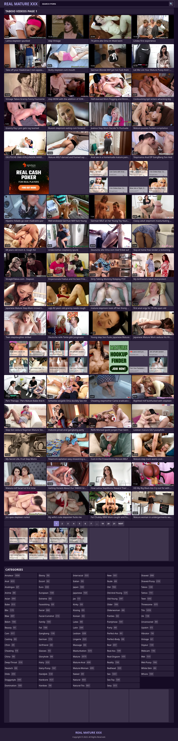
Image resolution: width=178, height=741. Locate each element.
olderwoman (116, 610)
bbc (9, 610)
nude (112, 581)
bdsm (10, 622)
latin (78, 628)
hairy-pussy (47, 668)
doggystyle (13, 680)
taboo (147, 587)
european (46, 593)
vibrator (147, 633)
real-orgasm (116, 657)
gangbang (47, 633)
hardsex (45, 686)
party (112, 628)
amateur (12, 575)
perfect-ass (115, 633)
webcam (148, 651)
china (10, 657)
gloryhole (46, 657)
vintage (147, 639)
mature (80, 657)
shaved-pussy (151, 581)
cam (10, 633)
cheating (12, 651)
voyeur (147, 645)
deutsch (11, 668)
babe (10, 604)
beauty (11, 628)
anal (10, 581)
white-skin (149, 668)
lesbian (80, 633)
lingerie (80, 639)
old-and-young (117, 593)
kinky (78, 604)
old (111, 587)
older (113, 604)
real (112, 645)
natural (79, 680)
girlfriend (46, 645)
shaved (147, 575)
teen (146, 599)
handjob (46, 674)
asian (10, 599)
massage (80, 645)
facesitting (47, 604)
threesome (149, 604)
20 (108, 523)
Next (120, 523)
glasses (45, 651)
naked (78, 674)
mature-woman (83, 668)
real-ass (114, 651)
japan (78, 587)
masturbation (82, 651)
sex (112, 674)
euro (44, 587)
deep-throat (14, 662)
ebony (44, 575)
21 (114, 523)
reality (113, 662)
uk (145, 616)
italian (78, 581)
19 (103, 523)
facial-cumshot (49, 616)
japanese (80, 593)
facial (44, 610)
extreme (45, 599)
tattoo (147, 593)
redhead (114, 668)
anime (10, 593)
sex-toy (113, 680)
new (112, 575)
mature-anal (82, 662)
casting (11, 639)
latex (78, 622)
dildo (10, 674)
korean (79, 616)
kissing (79, 610)
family (45, 622)
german (46, 639)
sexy (112, 686)
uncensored (149, 622)
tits (146, 610)
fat (43, 628)
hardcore (46, 680)
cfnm (10, 645)
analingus (12, 587)
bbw (10, 616)
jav (77, 599)
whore (147, 674)
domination (13, 686)
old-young (115, 599)
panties (113, 616)
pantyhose (115, 622)
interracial (81, 575)
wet (146, 657)
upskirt (147, 628)
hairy (44, 662)
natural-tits (81, 686)
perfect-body (116, 639)
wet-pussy (149, 662)
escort (44, 581)
